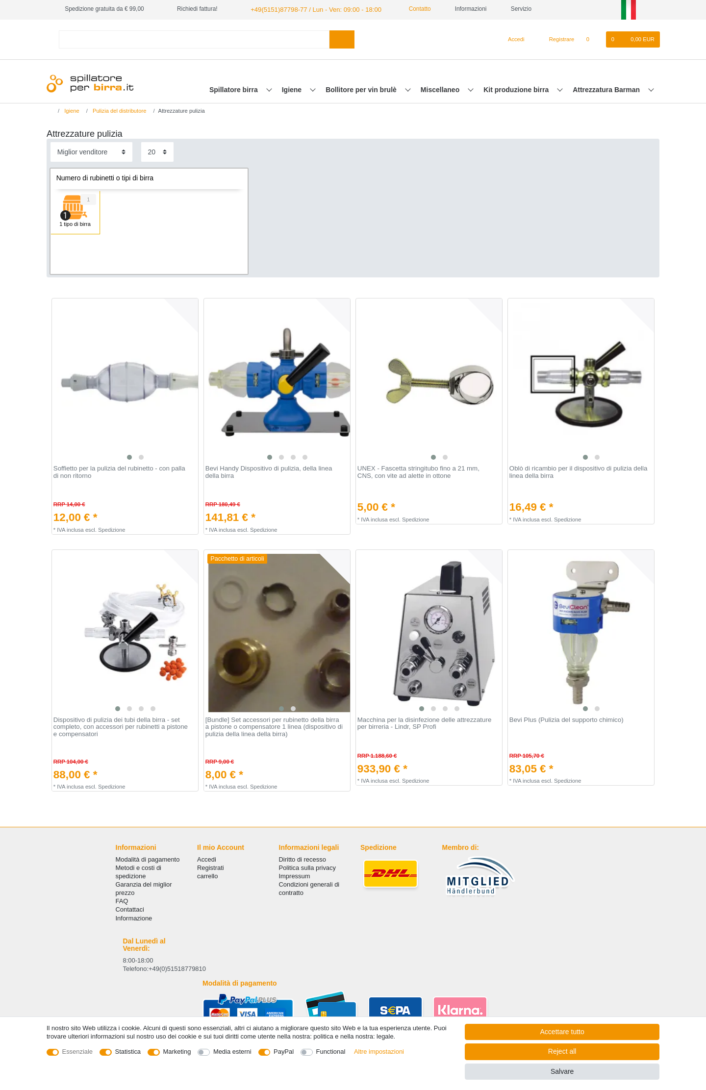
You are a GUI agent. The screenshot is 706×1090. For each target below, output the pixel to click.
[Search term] (194, 38)
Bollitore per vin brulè (362, 89)
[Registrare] (556, 38)
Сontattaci (130, 909)
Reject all (562, 1051)
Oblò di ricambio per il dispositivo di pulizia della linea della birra (578, 472)
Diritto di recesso (302, 858)
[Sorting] (91, 151)
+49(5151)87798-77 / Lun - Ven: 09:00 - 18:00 (309, 8)
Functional (331, 1051)
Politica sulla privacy (307, 866)
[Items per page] (157, 151)
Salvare (562, 1071)
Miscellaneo (441, 89)
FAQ (122, 900)
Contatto (407, 8)
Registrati (210, 866)
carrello (207, 875)
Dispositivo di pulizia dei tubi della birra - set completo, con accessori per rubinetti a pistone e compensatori (120, 726)
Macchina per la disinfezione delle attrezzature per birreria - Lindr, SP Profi (424, 723)
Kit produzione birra (517, 89)
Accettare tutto (562, 1032)
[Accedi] (512, 38)
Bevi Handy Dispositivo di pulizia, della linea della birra (268, 472)
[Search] (341, 38)
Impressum (294, 875)
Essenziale (77, 1051)
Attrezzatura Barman (607, 89)
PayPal (284, 1051)
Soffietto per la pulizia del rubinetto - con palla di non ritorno (119, 472)
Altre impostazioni (379, 1051)
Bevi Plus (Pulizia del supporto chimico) (566, 719)
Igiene (292, 89)
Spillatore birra (234, 89)
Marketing (177, 1051)
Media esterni (232, 1051)
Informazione (134, 917)
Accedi (206, 858)
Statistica (128, 1051)
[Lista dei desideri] (592, 38)
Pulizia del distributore (119, 110)
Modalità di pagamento (148, 858)
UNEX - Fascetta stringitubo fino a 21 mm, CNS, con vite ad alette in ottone (418, 472)
